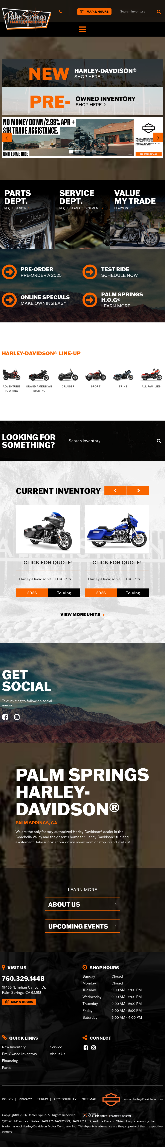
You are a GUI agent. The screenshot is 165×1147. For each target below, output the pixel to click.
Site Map (89, 1099)
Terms (42, 1099)
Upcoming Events (78, 926)
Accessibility (64, 1099)
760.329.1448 (23, 978)
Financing (10, 1061)
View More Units (80, 614)
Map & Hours (19, 1002)
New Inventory (14, 1047)
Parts (6, 1067)
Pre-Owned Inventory (19, 1054)
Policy (7, 1099)
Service (56, 1047)
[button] (7, 137)
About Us (64, 904)
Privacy (25, 1099)
